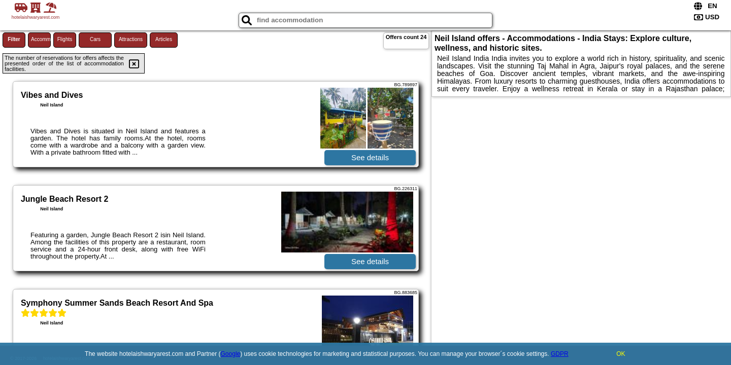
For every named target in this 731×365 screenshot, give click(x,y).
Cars (95, 39)
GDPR (560, 353)
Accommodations (41, 39)
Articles (163, 39)
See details (370, 157)
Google (231, 353)
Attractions (131, 39)
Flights (64, 39)
